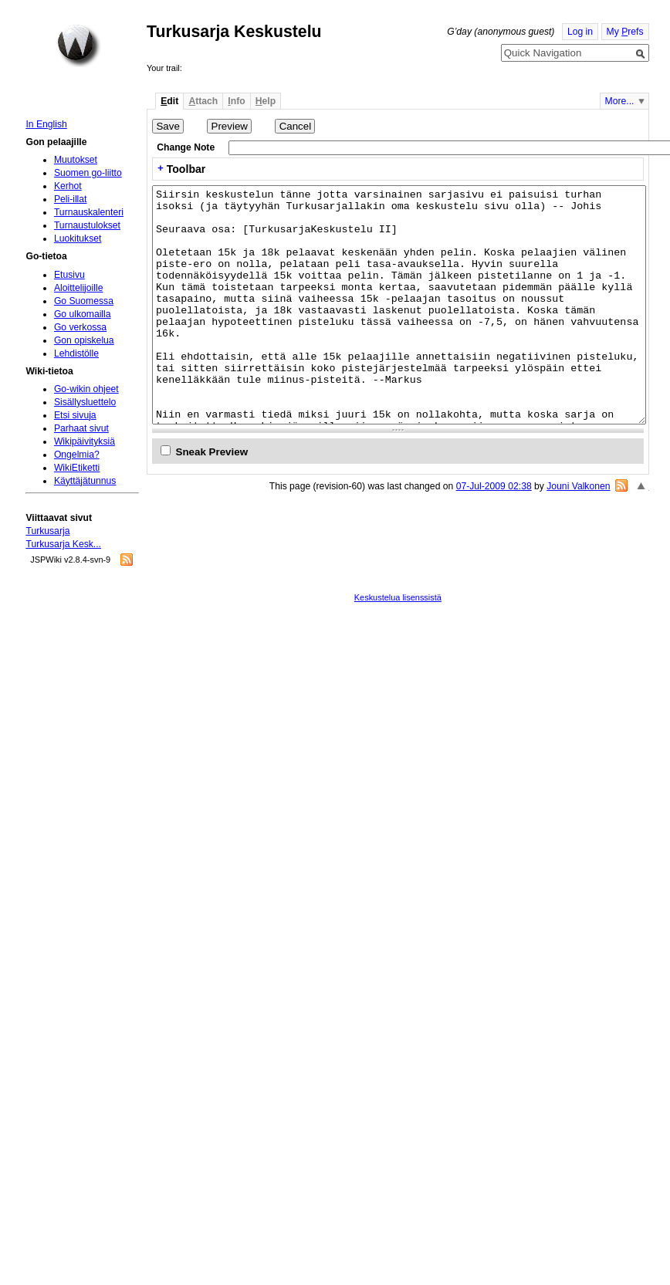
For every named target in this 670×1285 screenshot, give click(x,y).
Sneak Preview (212, 452)
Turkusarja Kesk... (63, 544)
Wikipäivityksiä (84, 441)
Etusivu (69, 274)
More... (619, 101)
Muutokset (75, 159)
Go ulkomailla (82, 314)
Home (78, 45)
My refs (625, 31)
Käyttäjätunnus (85, 480)
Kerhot (68, 186)
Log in (580, 31)
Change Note (186, 147)
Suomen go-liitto (88, 172)
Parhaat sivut (81, 428)
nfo (236, 101)
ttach (203, 101)
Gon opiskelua (84, 340)
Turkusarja (47, 531)
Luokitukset (78, 238)
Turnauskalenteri (89, 212)
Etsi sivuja (75, 415)
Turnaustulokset (87, 225)
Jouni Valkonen (578, 486)
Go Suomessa (83, 301)
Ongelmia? (77, 454)
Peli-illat (70, 199)
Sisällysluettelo (85, 402)
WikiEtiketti (77, 467)
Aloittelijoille (78, 287)
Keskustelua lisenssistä (398, 597)
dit (169, 101)
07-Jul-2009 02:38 (494, 486)
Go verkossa (80, 327)
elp (265, 101)
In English (45, 124)
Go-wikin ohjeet (86, 389)
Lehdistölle (76, 353)
